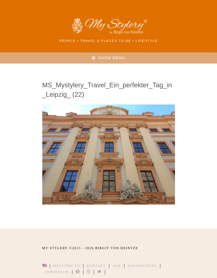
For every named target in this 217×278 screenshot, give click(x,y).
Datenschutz (142, 266)
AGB (117, 266)
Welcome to (66, 266)
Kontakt (96, 266)
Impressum (57, 272)
